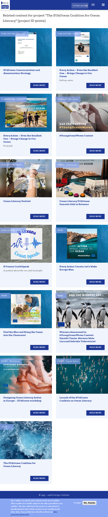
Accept (77, 503)
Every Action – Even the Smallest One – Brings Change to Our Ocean (78, 73)
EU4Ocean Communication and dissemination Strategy (21, 71)
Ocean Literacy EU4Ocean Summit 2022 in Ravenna (74, 203)
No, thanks (89, 503)
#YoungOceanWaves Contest (76, 135)
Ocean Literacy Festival (17, 201)
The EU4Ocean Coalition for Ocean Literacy (19, 464)
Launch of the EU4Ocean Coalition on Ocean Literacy (75, 399)
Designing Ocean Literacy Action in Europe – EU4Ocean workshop (22, 399)
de (93, 5)
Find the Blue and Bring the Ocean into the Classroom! (23, 333)
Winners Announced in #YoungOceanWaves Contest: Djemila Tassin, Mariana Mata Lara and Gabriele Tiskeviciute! (77, 336)
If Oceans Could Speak (16, 266)
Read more (39, 85)
